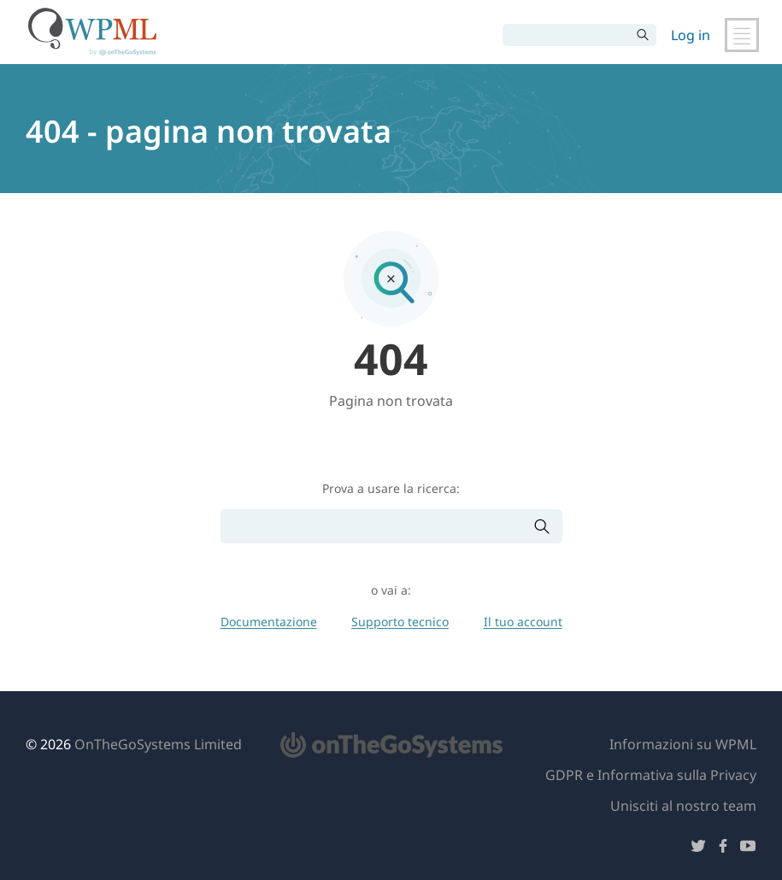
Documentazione (268, 621)
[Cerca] (567, 35)
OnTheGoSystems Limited (158, 744)
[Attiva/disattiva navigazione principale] (742, 35)
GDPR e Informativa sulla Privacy (650, 775)
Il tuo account (523, 621)
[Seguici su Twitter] (698, 848)
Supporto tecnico (400, 621)
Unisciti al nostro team (683, 805)
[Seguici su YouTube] (747, 848)
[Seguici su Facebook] (723, 848)
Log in (690, 35)
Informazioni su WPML (682, 744)
